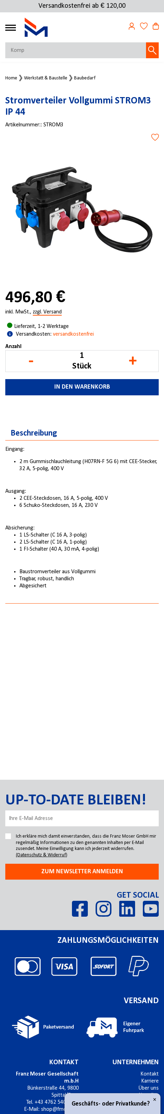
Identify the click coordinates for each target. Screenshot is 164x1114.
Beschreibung (34, 433)
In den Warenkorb (82, 387)
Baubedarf (85, 78)
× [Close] (154, 1099)
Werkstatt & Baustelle (45, 78)
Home (11, 78)
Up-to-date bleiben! (75, 800)
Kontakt (149, 1074)
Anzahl (13, 346)
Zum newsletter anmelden (82, 871)
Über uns (148, 1088)
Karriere (150, 1081)
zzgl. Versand (47, 312)
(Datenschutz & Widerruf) (41, 855)
